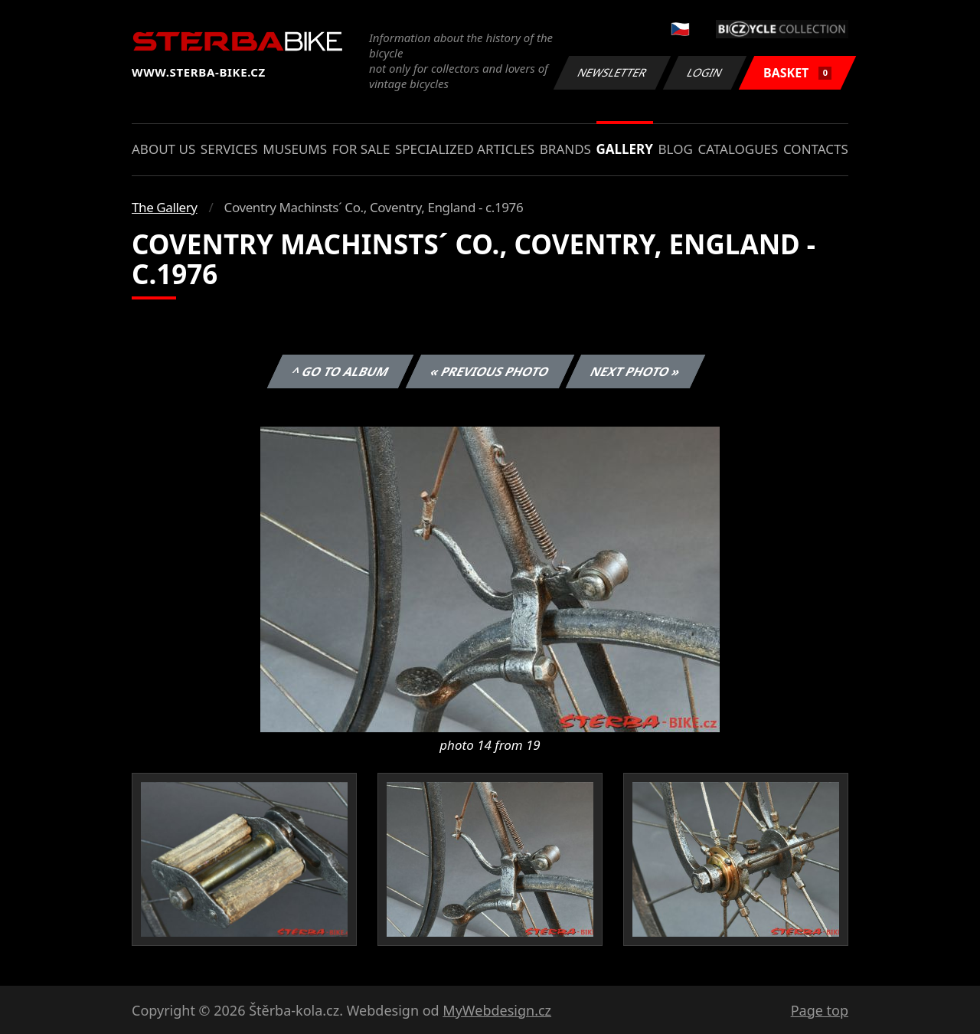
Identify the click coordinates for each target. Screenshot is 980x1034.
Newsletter (611, 72)
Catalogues (737, 149)
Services (229, 149)
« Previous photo (490, 371)
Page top (819, 1010)
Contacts (815, 149)
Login (705, 72)
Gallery (624, 149)
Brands (565, 149)
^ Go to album (340, 371)
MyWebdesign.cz (497, 1010)
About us (163, 149)
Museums (295, 149)
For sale (361, 149)
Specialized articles (464, 149)
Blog (675, 149)
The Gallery (165, 207)
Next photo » (635, 371)
